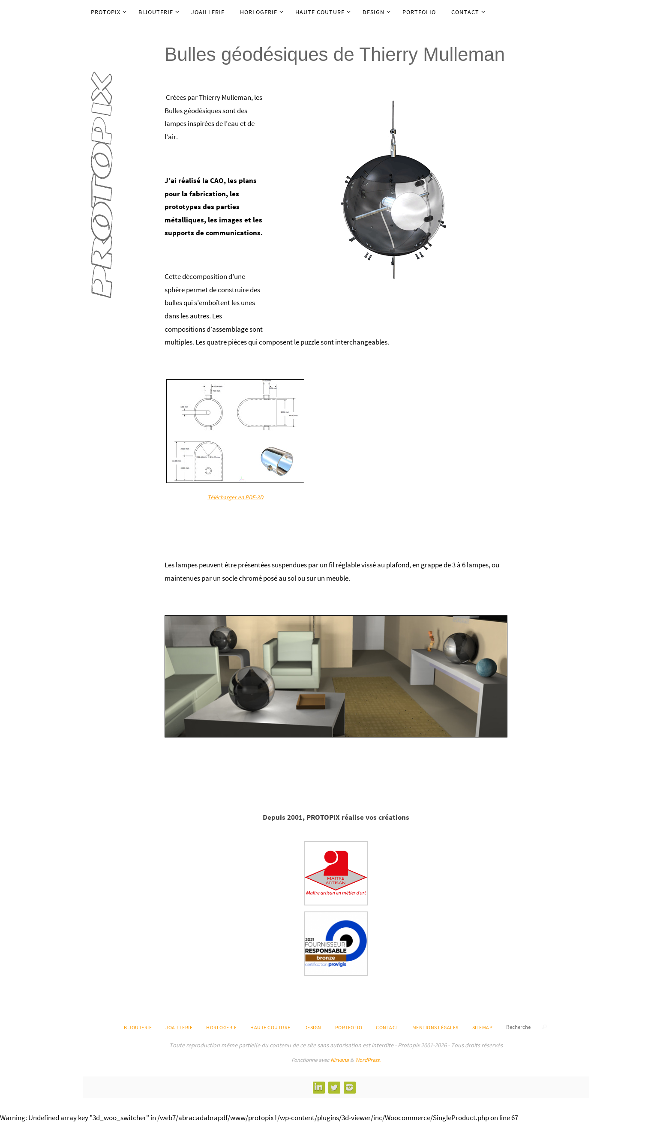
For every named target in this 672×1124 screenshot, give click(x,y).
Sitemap (482, 1027)
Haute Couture (270, 1027)
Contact (387, 1027)
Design (312, 1027)
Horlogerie (221, 1027)
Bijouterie (138, 1027)
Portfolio (349, 1027)
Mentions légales (435, 1027)
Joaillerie (178, 1027)
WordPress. (368, 1060)
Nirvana (339, 1060)
